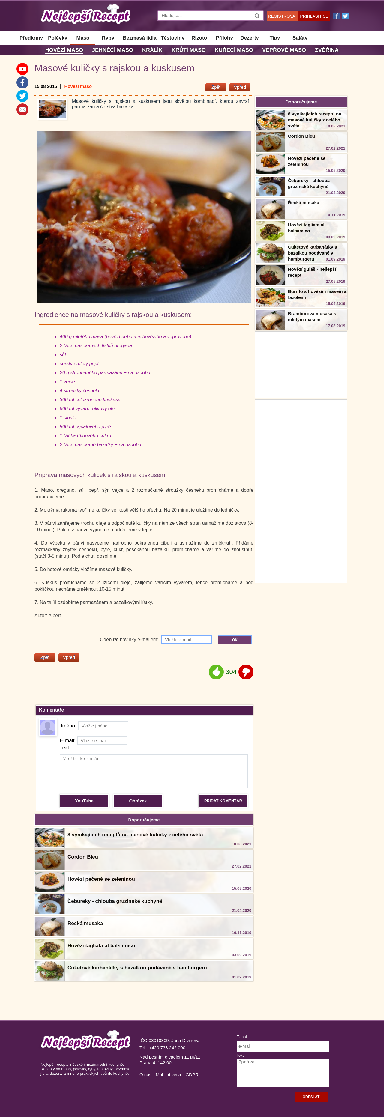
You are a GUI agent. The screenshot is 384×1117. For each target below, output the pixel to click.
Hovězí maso (64, 50)
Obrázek (138, 800)
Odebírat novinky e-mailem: (156, 639)
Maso (82, 38)
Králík (152, 50)
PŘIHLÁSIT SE (314, 16)
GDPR (191, 1074)
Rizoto (199, 38)
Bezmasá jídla (139, 38)
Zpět (216, 87)
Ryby (108, 38)
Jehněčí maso (112, 50)
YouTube (84, 800)
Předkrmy (31, 38)
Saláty (300, 38)
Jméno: (94, 726)
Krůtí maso (189, 50)
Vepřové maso (284, 50)
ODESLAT (311, 1097)
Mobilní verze (169, 1074)
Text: (65, 748)
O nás (146, 1074)
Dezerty (249, 38)
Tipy (275, 38)
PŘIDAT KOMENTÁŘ (223, 801)
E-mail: (94, 740)
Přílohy (224, 38)
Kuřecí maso (234, 50)
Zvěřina (327, 50)
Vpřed (240, 87)
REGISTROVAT (282, 16)
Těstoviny (172, 38)
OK (235, 640)
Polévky (57, 38)
